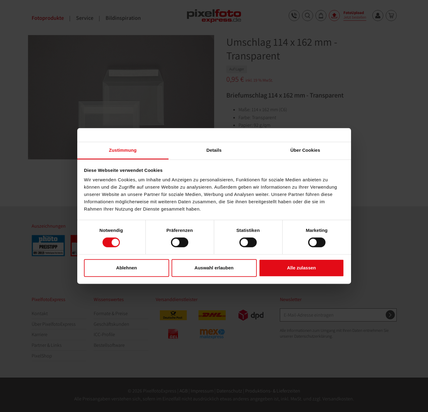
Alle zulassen (301, 267)
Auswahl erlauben (213, 267)
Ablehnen (126, 267)
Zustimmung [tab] (123, 150)
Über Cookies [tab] (305, 150)
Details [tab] (214, 150)
